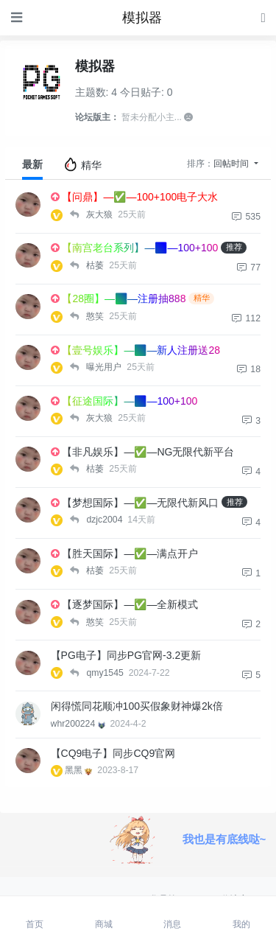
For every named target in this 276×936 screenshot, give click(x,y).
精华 (82, 164)
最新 (32, 164)
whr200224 (79, 724)
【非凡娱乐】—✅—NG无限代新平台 (148, 452)
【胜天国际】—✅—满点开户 (130, 553)
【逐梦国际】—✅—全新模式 (130, 604)
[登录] (263, 17)
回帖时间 (232, 163)
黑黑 (80, 770)
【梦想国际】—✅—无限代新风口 (140, 503)
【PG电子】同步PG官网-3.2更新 (126, 655)
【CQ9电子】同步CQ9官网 (113, 753)
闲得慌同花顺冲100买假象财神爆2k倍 (137, 706)
